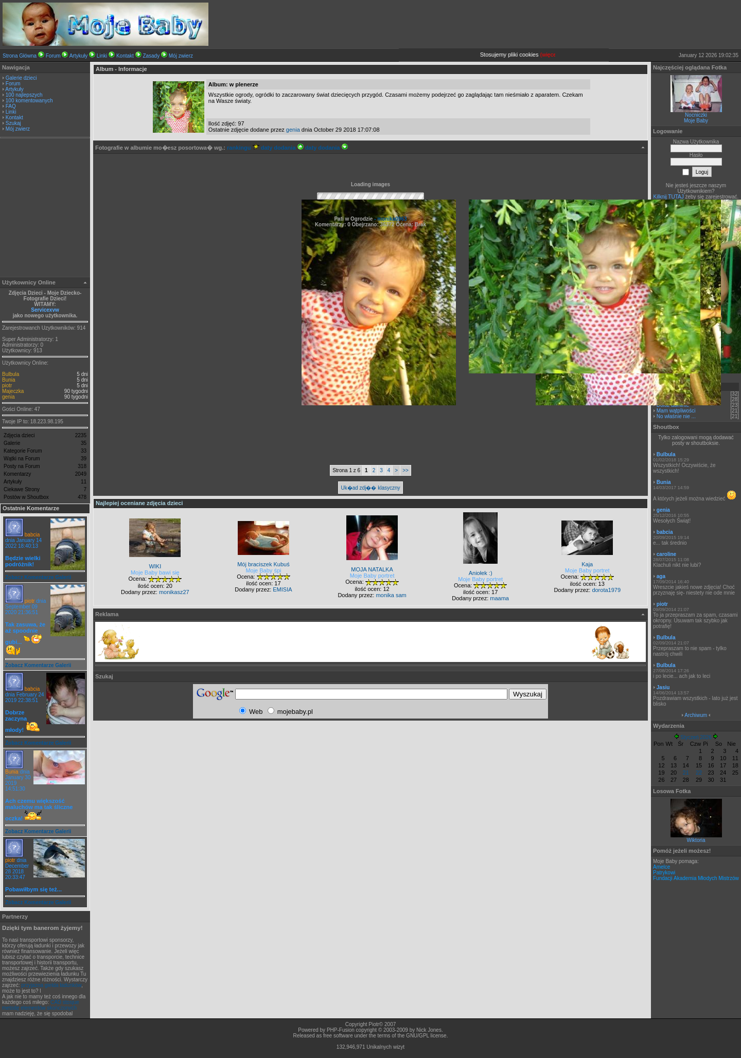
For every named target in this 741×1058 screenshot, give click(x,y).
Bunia (8, 380)
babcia (32, 534)
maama (499, 598)
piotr (7, 385)
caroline (666, 554)
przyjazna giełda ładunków (51, 985)
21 (686, 772)
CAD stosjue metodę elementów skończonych (40, 1005)
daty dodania (282, 148)
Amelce (661, 867)
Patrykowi (664, 872)
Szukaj (13, 123)
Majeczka (13, 391)
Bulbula (10, 374)
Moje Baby (696, 120)
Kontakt (125, 56)
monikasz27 (174, 592)
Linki (102, 56)
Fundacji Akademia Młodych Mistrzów (696, 878)
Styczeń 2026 (696, 737)
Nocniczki (696, 115)
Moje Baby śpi (263, 570)
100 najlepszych (24, 95)
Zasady (151, 56)
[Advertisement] (45, 209)
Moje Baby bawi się (155, 572)
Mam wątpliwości (676, 411)
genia (8, 397)
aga (661, 576)
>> (405, 470)
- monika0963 (390, 219)
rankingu (243, 148)
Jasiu (663, 687)
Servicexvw (45, 310)
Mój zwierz (181, 56)
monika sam (391, 595)
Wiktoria (695, 840)
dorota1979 (606, 590)
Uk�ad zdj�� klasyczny (370, 488)
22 (699, 772)
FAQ (11, 106)
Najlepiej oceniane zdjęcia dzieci (139, 503)
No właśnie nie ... (676, 416)
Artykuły (78, 56)
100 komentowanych (29, 100)
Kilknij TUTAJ (669, 197)
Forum (53, 56)
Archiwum (695, 715)
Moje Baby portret (372, 575)
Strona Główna (20, 56)
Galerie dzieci (21, 78)
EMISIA (282, 589)
